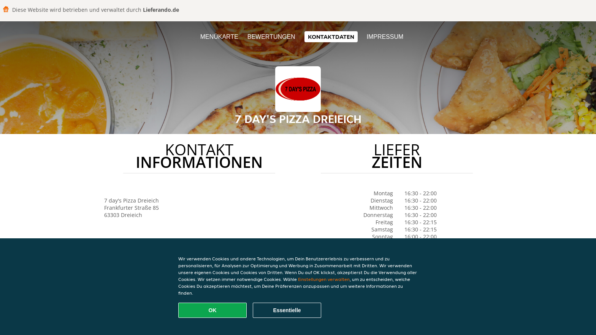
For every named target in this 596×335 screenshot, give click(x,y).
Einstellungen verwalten (324, 279)
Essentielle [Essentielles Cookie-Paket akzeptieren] (287, 310)
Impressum (384, 37)
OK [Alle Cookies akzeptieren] (213, 310)
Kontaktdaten (331, 37)
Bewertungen (271, 37)
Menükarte (219, 37)
